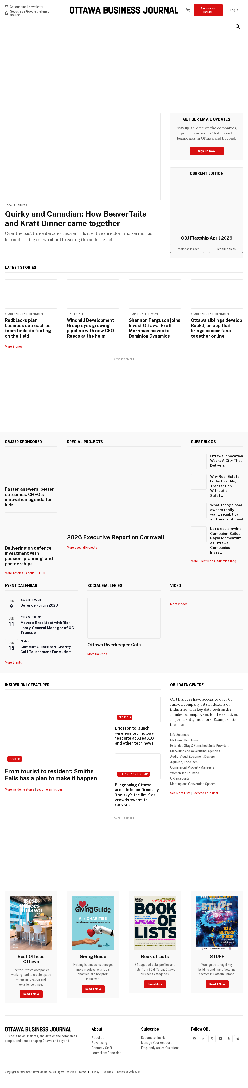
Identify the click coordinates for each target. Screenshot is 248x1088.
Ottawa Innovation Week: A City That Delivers (226, 460)
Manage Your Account (156, 1043)
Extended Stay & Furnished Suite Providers (199, 745)
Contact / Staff (102, 1048)
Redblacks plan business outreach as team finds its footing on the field (28, 328)
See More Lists (180, 793)
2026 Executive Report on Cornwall (115, 537)
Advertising (99, 1043)
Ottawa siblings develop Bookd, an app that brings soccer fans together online (216, 328)
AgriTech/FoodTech (184, 762)
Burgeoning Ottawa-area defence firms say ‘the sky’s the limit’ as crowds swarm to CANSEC (137, 795)
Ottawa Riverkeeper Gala (114, 644)
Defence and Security (133, 774)
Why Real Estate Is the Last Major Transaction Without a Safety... (225, 485)
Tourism (14, 759)
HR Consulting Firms (184, 740)
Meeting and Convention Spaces (193, 784)
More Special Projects (82, 547)
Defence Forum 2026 (39, 605)
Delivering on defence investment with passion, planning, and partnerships (29, 555)
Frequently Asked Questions (160, 1048)
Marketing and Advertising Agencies (195, 751)
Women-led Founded (184, 773)
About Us (98, 1038)
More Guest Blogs (203, 561)
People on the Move (144, 313)
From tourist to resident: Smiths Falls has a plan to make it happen (51, 774)
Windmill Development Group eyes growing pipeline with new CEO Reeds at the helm (90, 328)
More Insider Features (19, 789)
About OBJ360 (35, 573)
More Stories (14, 346)
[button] (237, 27)
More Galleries (97, 654)
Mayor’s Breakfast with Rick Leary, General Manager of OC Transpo (47, 628)
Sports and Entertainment (25, 313)
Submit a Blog (226, 561)
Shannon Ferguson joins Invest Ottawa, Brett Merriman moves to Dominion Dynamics (154, 328)
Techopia (125, 717)
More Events (13, 662)
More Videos (179, 604)
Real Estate (75, 313)
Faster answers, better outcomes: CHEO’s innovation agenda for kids (29, 497)
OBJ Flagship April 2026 (206, 238)
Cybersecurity (179, 778)
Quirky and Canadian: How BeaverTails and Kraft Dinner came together (75, 218)
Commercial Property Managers (192, 767)
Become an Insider (49, 789)
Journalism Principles (106, 1053)
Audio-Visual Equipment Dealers (192, 756)
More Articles (14, 573)
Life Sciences (179, 735)
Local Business (16, 205)
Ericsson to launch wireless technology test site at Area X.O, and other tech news (135, 736)
